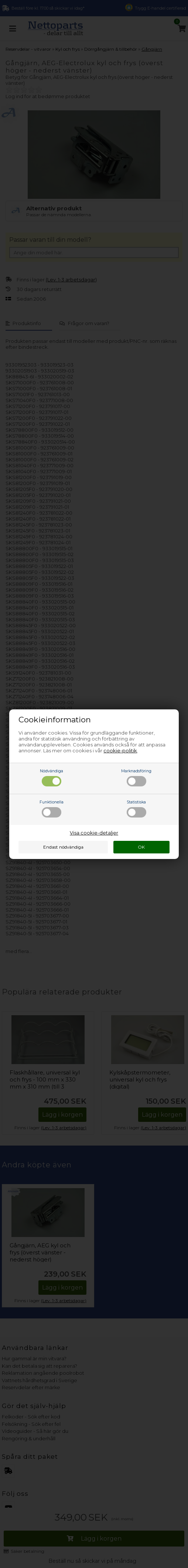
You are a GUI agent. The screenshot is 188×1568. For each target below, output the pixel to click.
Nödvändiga (51, 777)
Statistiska (136, 809)
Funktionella (52, 809)
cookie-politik (120, 750)
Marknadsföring (136, 777)
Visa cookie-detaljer (94, 833)
